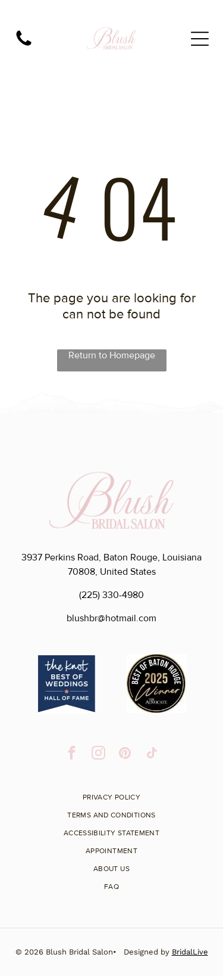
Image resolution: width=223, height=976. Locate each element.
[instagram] (98, 754)
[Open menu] (200, 39)
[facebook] (71, 754)
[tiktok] (152, 754)
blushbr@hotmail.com (111, 618)
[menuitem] (111, 793)
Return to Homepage (111, 355)
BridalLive (190, 951)
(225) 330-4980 (111, 595)
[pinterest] (125, 754)
